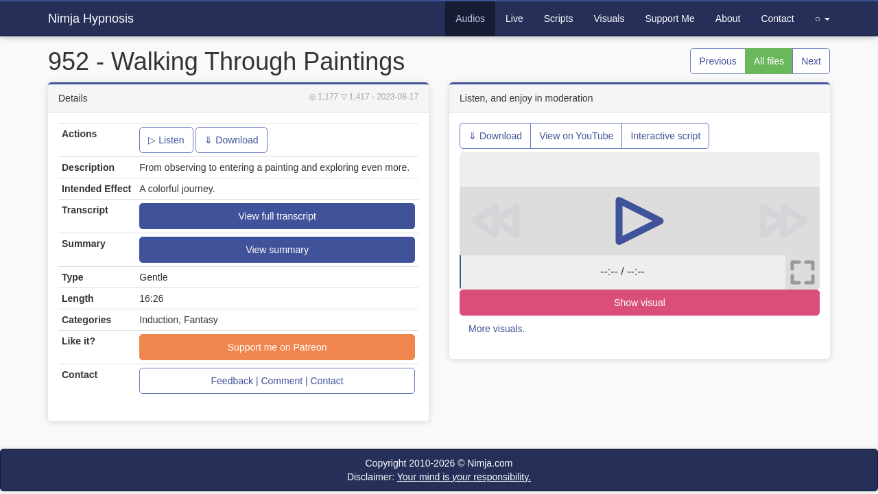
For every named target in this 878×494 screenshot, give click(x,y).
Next (811, 61)
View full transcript (277, 216)
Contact (777, 18)
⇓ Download (231, 139)
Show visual (639, 302)
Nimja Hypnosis (91, 18)
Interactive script (665, 135)
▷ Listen (166, 139)
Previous (717, 61)
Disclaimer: (439, 476)
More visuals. (496, 328)
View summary (277, 249)
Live (514, 18)
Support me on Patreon (277, 347)
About (728, 18)
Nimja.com (489, 463)
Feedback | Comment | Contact (277, 380)
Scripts (558, 18)
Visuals (609, 18)
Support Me (669, 18)
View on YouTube (576, 135)
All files (769, 61)
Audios (470, 18)
